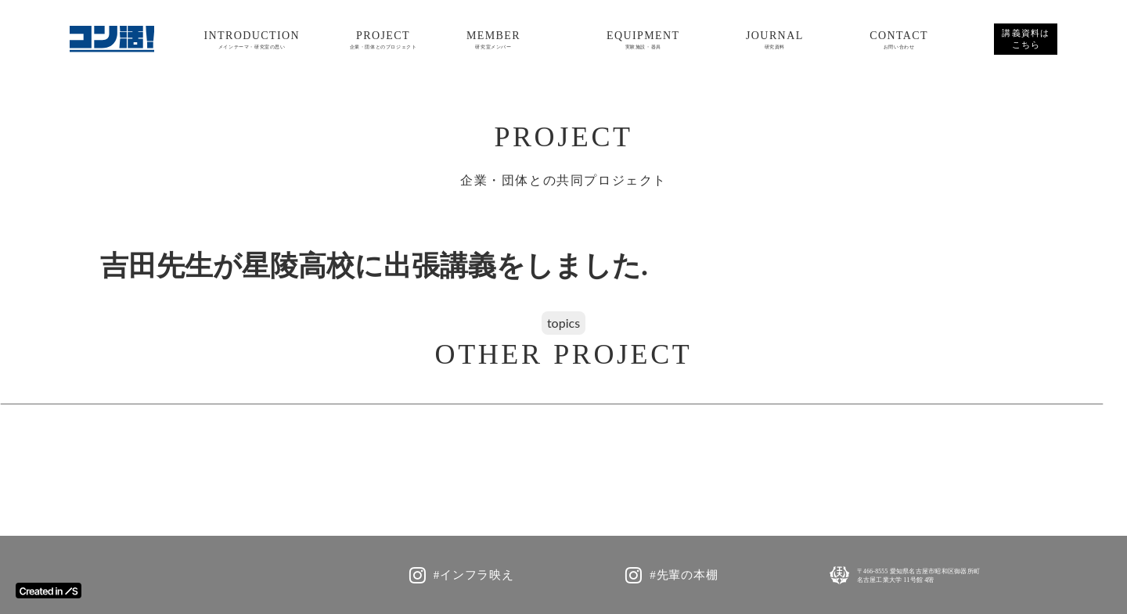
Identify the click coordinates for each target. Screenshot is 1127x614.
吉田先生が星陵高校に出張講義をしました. (374, 266)
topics (563, 322)
